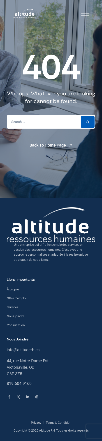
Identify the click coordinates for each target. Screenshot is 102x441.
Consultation (16, 325)
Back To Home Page (48, 145)
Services (12, 307)
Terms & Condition (58, 422)
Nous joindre (15, 316)
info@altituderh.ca (23, 349)
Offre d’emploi (16, 298)
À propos (13, 289)
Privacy (36, 422)
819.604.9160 (19, 383)
